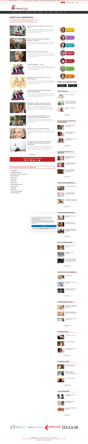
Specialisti (35, 12)
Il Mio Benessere (14, 12)
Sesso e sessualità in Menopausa (66, 272)
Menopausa (41, 12)
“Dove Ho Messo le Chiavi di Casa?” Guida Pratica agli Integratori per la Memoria (70, 260)
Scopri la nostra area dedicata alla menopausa (66, 121)
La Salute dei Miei (28, 12)
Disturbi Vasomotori (14, 182)
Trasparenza (50, 438)
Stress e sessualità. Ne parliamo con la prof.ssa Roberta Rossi (70, 170)
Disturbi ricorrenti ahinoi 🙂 (65, 302)
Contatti (64, 438)
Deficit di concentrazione (64, 242)
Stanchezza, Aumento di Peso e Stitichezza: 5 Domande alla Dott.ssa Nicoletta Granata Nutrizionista (39, 143)
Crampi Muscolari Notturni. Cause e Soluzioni (70, 133)
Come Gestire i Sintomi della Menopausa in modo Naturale (71, 200)
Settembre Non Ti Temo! (70, 335)
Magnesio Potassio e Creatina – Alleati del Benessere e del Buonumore (70, 372)
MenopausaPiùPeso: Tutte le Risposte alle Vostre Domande (71, 157)
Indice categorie (56, 438)
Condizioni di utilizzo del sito (33, 438)
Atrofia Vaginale (68, 275)
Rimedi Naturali (13, 187)
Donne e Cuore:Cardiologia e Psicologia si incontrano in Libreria (38, 39)
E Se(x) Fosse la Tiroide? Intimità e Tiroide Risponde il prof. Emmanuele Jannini (71, 102)
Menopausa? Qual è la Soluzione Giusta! (38, 128)
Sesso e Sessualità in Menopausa (16, 191)
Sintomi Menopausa (14, 170)
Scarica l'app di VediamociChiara (67, 82)
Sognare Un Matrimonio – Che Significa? (70, 402)
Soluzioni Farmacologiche (15, 192)
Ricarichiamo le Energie (70, 341)
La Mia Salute (21, 12)
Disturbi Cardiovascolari (15, 175)
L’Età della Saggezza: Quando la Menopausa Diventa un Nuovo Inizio (39, 91)
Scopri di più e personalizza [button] (44, 228)
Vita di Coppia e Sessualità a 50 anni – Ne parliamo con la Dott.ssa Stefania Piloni (38, 116)
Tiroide (46, 12)
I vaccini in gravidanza (69, 94)
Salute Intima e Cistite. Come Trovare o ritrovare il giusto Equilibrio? (71, 306)
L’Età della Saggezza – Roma (35, 64)
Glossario (60, 438)
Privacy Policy (25, 438)
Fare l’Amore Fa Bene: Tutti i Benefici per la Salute (70, 289)
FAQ (65, 12)
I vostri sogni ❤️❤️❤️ (63, 391)
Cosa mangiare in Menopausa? (66, 212)
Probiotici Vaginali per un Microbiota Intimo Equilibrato (71, 313)
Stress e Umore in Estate (70, 378)
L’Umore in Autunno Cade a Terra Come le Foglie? (70, 365)
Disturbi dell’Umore (14, 177)
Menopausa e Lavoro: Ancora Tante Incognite (71, 139)
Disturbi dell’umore (63, 361)
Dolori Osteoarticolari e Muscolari (16, 184)
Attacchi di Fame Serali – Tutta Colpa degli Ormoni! (70, 223)
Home (11, 14)
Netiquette (46, 438)
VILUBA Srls (48, 437)
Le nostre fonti (40, 438)
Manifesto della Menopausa (70, 186)
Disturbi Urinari (13, 180)
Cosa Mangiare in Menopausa (16, 172)
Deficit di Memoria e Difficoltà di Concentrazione (19, 174)
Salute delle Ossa (14, 189)
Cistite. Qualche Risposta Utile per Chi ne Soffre (70, 193)
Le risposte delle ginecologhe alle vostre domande (71, 164)
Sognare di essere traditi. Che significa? (70, 395)
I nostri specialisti (62, 91)
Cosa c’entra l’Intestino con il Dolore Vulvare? (71, 319)
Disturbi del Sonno (14, 179)
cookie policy (39, 219)
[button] (32, 154)
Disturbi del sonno (62, 331)
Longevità (56, 12)
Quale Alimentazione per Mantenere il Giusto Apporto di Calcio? (70, 230)
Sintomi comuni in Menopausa (66, 182)
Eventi (61, 12)
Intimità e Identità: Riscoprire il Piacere (37, 52)
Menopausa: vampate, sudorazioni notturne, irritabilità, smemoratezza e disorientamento (39, 103)
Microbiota (51, 12)
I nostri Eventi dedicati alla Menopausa (65, 152)
